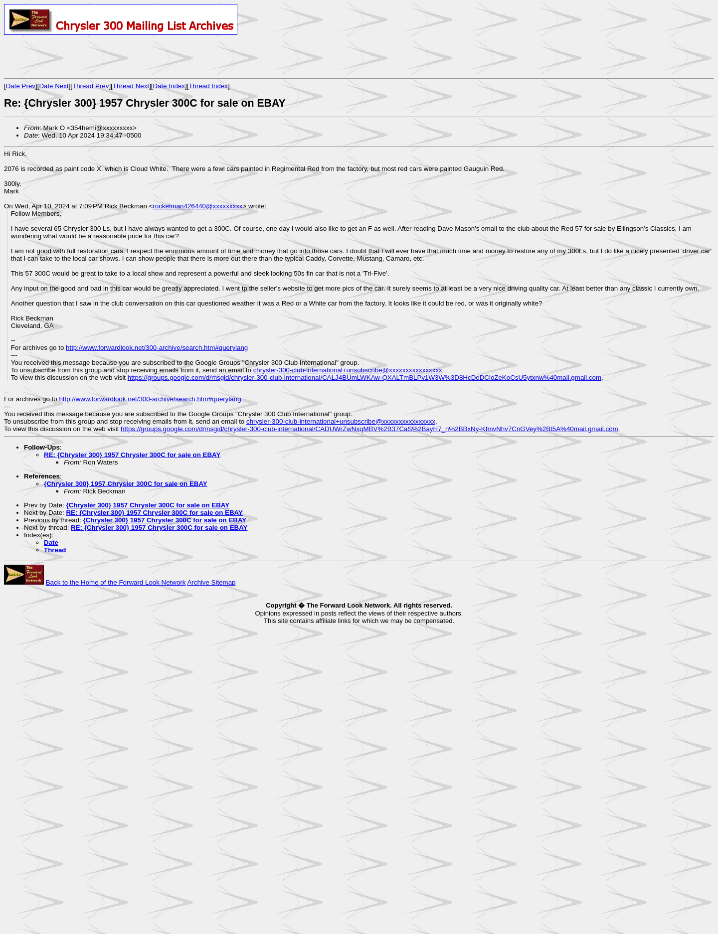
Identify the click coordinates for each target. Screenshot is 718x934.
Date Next (53, 86)
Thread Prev (90, 86)
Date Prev (20, 86)
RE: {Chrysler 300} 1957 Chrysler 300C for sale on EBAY (132, 455)
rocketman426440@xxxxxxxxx (197, 206)
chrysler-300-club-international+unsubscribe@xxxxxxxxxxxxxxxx (347, 370)
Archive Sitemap (211, 582)
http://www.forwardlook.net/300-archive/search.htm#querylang (157, 347)
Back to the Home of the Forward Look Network (116, 582)
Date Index (169, 86)
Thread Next (131, 86)
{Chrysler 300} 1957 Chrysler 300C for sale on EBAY (125, 483)
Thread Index (208, 86)
